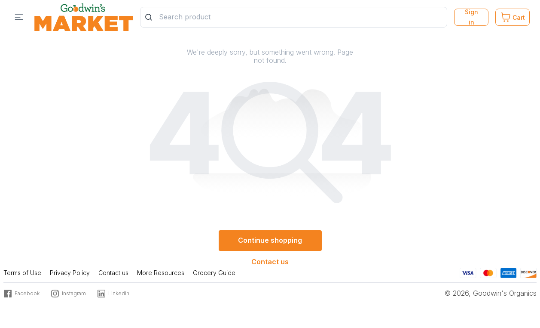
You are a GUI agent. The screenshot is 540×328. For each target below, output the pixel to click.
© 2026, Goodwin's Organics (491, 293)
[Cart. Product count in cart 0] (512, 17)
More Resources (160, 272)
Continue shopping (270, 240)
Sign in (471, 17)
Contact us (270, 262)
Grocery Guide (214, 272)
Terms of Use (22, 272)
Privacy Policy (70, 272)
